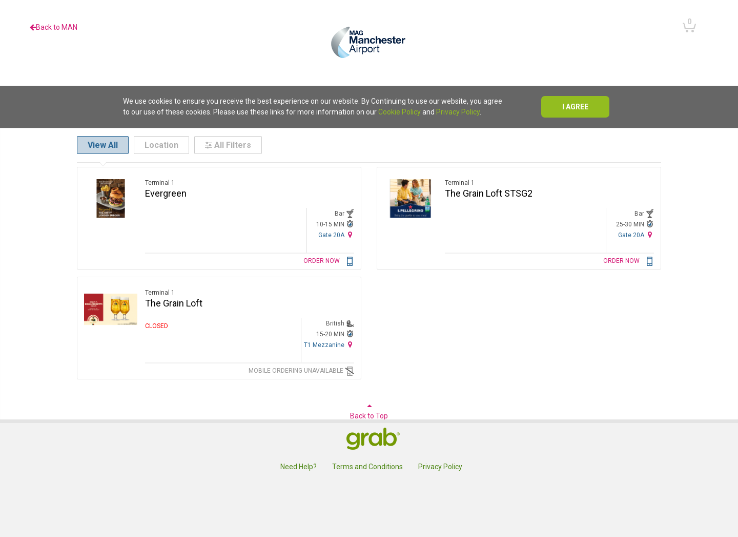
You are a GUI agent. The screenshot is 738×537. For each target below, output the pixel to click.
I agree (575, 107)
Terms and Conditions (367, 467)
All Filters (228, 145)
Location (161, 145)
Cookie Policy (399, 112)
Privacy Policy (458, 112)
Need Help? (298, 467)
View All (103, 145)
